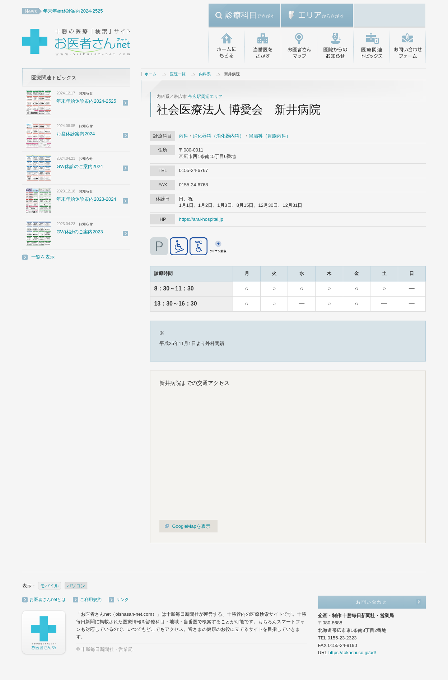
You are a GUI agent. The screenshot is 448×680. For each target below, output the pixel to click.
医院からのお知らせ (335, 47)
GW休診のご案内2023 (79, 231)
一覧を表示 (43, 257)
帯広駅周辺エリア (205, 96)
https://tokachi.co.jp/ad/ (352, 652)
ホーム (151, 74)
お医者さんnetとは (47, 599)
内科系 (205, 74)
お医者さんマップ (299, 47)
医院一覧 (178, 74)
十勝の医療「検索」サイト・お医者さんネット (99, 43)
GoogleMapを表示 (191, 526)
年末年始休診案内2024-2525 (73, 11)
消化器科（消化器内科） (218, 136)
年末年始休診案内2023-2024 (86, 199)
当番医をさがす (262, 47)
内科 (183, 136)
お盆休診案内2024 (75, 133)
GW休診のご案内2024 (79, 166)
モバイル (49, 585)
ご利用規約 (91, 599)
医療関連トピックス (371, 47)
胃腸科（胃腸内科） (270, 136)
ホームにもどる (226, 47)
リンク (122, 599)
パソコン (76, 585)
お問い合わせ (407, 47)
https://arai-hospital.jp (201, 219)
